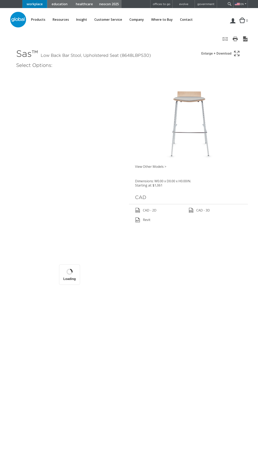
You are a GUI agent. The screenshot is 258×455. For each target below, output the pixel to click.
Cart (241, 24)
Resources (61, 20)
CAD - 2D (145, 210)
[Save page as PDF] (245, 39)
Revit (142, 220)
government (205, 4)
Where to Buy (162, 20)
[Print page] (235, 39)
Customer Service (108, 20)
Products (38, 20)
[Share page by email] (225, 39)
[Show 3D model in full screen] (221, 53)
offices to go (161, 4)
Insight (81, 19)
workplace (35, 4)
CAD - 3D (199, 210)
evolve (183, 4)
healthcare (84, 4)
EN (242, 4)
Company (136, 20)
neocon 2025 (109, 4)
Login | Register (232, 24)
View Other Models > (150, 166)
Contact (186, 19)
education (60, 4)
